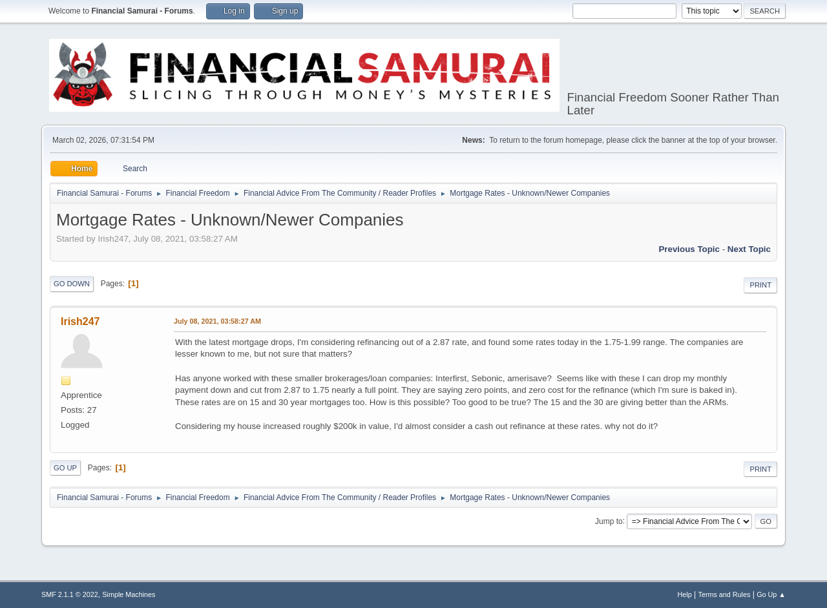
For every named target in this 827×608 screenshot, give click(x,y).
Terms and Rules (724, 594)
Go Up (65, 468)
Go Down (72, 284)
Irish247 (80, 321)
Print (760, 285)
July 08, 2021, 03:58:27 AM (217, 321)
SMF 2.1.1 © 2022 (69, 594)
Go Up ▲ (771, 594)
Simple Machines (128, 594)
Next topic (749, 249)
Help (685, 594)
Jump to (609, 520)
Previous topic (689, 249)
